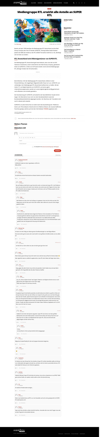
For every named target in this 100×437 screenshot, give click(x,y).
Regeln (57, 146)
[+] (34, 137)
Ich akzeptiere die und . (46, 146)
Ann (59, 276)
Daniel (59, 197)
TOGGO (49, 8)
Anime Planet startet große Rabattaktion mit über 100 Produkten (74, 32)
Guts (59, 325)
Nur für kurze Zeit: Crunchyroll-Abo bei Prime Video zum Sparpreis (73, 56)
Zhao (59, 182)
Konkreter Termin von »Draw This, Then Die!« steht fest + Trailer (73, 38)
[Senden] (57, 150)
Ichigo (59, 210)
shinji (59, 264)
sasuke (59, 310)
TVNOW (46, 109)
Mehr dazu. (73, 118)
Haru (59, 347)
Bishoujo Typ (58, 242)
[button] (73, 3)
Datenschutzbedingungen (48, 146)
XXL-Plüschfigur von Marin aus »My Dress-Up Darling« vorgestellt (73, 44)
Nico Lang (18, 44)
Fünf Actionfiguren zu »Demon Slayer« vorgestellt (72, 50)
